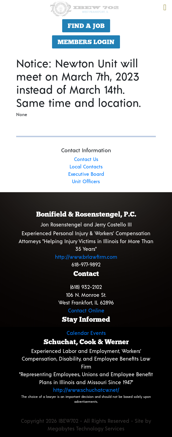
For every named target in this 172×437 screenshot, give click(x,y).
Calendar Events (86, 333)
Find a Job (86, 26)
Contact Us (86, 159)
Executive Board (86, 174)
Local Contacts (86, 166)
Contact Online (86, 310)
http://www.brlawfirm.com (86, 257)
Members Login (86, 42)
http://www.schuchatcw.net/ (86, 390)
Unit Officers (86, 181)
